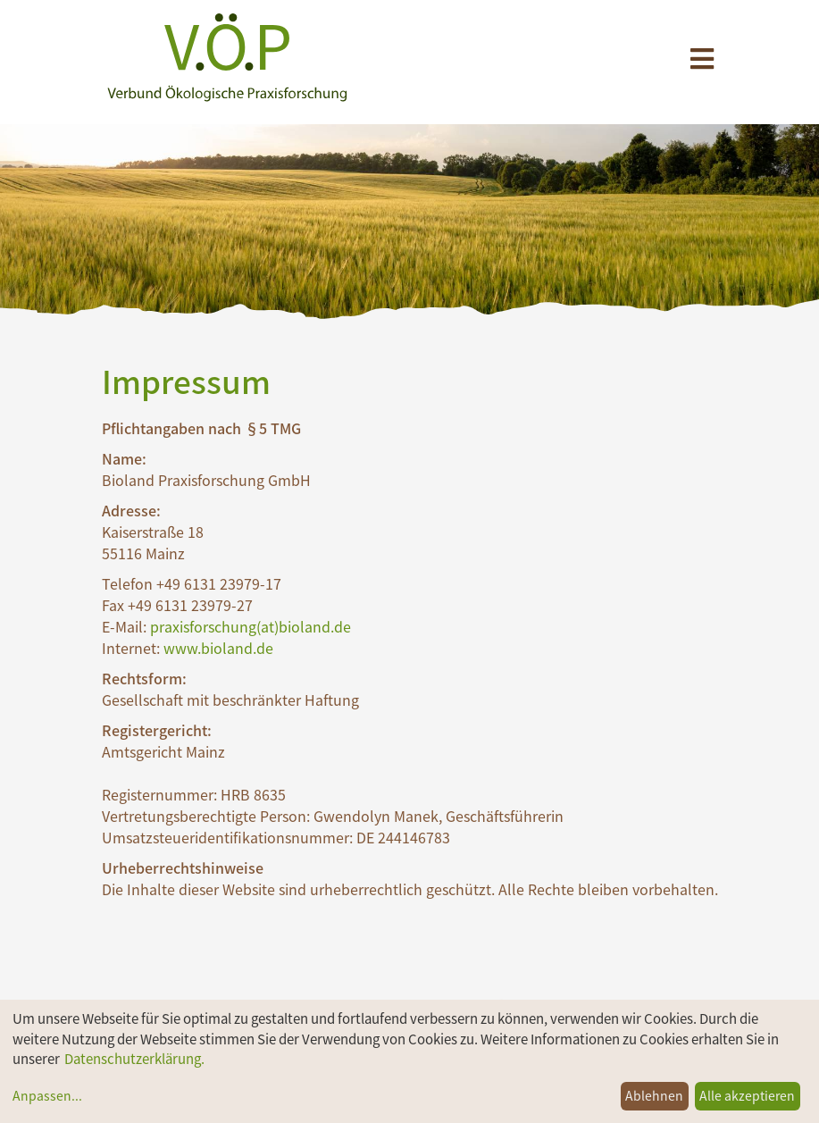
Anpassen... (47, 1095)
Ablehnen (654, 1095)
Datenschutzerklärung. (134, 1058)
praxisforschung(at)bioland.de (250, 626)
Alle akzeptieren (747, 1095)
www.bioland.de (218, 647)
